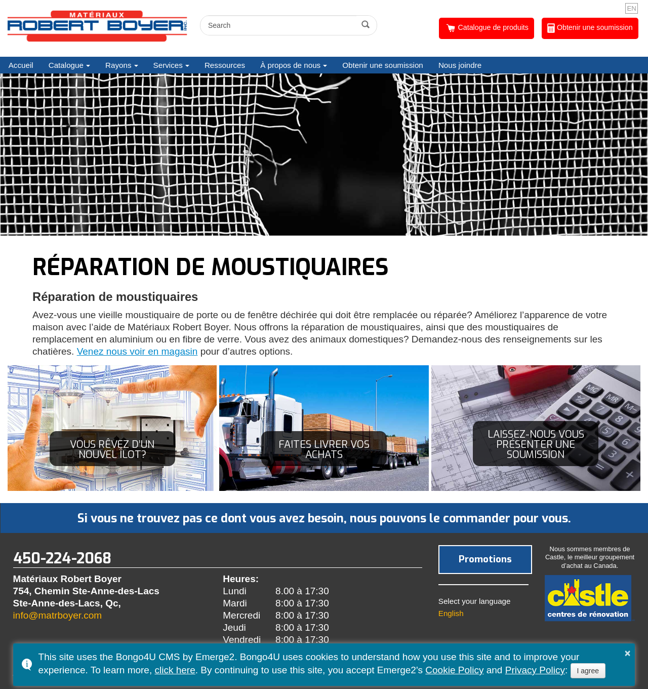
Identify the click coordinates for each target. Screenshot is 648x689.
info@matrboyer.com (57, 615)
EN (631, 8)
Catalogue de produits (487, 28)
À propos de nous (290, 65)
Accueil (21, 65)
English (451, 613)
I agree (588, 671)
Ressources (225, 65)
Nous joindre (459, 65)
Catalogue (66, 65)
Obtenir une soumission (590, 28)
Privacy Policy (535, 670)
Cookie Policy (454, 670)
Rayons (118, 65)
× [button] (628, 653)
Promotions (485, 559)
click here (174, 670)
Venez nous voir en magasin (137, 351)
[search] (279, 25)
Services (168, 65)
